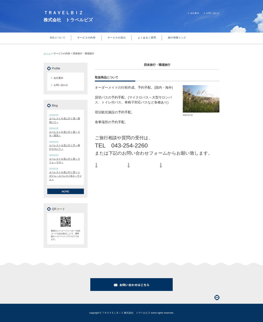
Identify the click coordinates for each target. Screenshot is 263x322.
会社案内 (194, 13)
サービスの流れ (117, 37)
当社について (57, 37)
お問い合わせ (212, 13)
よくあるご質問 (147, 37)
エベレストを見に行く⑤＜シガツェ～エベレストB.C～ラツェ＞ (65, 176)
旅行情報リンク (177, 37)
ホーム (47, 53)
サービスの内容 (86, 37)
